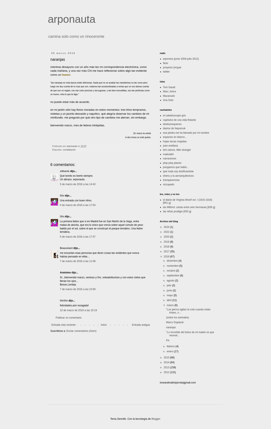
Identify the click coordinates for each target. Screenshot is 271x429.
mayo (170, 295)
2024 (167, 227)
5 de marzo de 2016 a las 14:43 (78, 184)
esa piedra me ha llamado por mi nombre (186, 132)
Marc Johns (169, 91)
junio (170, 290)
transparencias (171, 180)
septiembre (173, 275)
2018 (167, 246)
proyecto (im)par (172, 67)
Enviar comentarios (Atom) (82, 330)
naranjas (171, 327)
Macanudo (169, 95)
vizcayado (168, 184)
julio (169, 285)
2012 (167, 372)
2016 (167, 256)
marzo (170, 305)
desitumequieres (172, 124)
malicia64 (168, 154)
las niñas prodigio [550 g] (177, 211)
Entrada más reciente (64, 324)
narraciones (169, 158)
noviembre (173, 265)
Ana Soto (168, 100)
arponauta (71, 19)
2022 (167, 231)
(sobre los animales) (177, 317)
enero (170, 351)
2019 (167, 241)
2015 (167, 357)
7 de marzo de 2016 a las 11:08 (78, 261)
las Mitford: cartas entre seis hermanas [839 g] (189, 207)
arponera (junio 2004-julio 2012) (181, 58)
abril (169, 300)
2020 (167, 236)
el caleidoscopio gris (174, 115)
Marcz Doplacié (175, 322)
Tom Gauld (169, 87)
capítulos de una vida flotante (179, 119)
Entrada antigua (141, 324)
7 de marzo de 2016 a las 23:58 (78, 289)
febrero (171, 346)
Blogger (155, 418)
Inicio (104, 324)
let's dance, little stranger (177, 149)
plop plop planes (172, 162)
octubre (171, 270)
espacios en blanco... (175, 137)
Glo (62, 195)
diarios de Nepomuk (174, 128)
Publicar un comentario (69, 317)
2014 (167, 362)
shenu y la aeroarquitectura (178, 175)
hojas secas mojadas (175, 141)
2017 (167, 251)
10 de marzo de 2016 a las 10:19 (78, 310)
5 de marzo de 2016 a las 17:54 (78, 205)
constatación (69, 149)
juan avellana (170, 145)
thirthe (64, 300)
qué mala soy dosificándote (178, 171)
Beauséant (66, 248)
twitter (166, 71)
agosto (171, 280)
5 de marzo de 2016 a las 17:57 (78, 236)
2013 (167, 367)
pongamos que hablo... (176, 167)
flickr (165, 63)
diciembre (172, 260)
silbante (64, 171)
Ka (167, 340)
